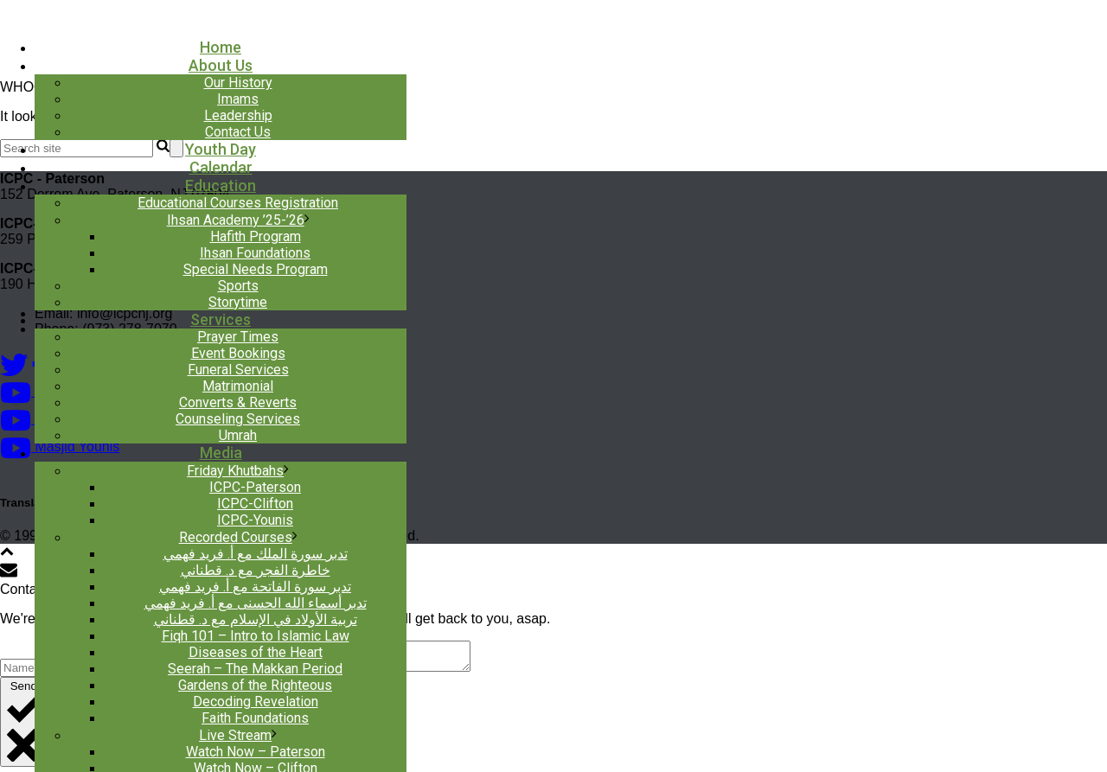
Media (221, 452)
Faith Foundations (255, 718)
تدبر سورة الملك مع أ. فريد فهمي (255, 554)
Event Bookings (238, 353)
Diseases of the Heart (256, 652)
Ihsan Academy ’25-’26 (235, 220)
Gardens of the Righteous (255, 685)
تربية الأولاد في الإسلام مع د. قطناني (255, 619)
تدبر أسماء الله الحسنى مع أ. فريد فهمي (255, 603)
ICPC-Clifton (255, 503)
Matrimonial (237, 386)
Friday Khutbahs (235, 471)
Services (220, 319)
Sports (238, 286)
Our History (238, 82)
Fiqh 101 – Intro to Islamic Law (255, 636)
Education (220, 185)
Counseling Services (238, 419)
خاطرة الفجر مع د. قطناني (255, 570)
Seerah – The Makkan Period (255, 668)
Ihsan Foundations (255, 253)
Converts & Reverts (238, 402)
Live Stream (235, 735)
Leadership (238, 115)
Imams (238, 99)
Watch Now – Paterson (255, 751)
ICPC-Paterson (255, 487)
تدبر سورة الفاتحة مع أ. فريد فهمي (255, 586)
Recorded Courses (235, 537)
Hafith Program (255, 236)
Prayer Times (237, 337)
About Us (221, 65)
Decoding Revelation (255, 701)
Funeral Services (238, 369)
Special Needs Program (255, 269)
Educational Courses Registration (238, 203)
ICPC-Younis (255, 520)
